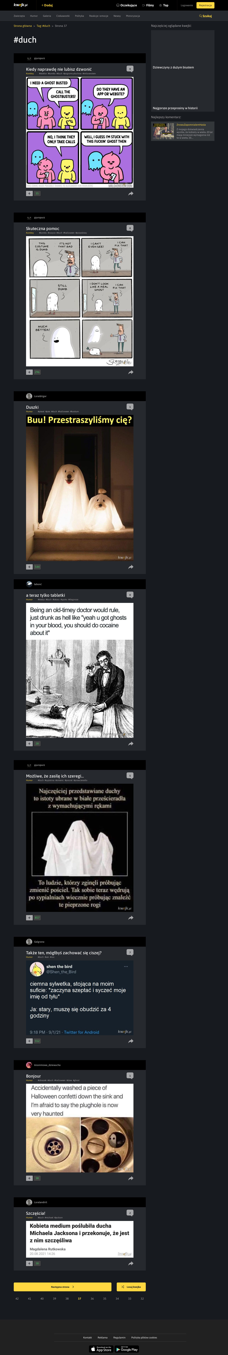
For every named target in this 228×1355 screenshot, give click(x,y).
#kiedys (41, 599)
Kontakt (87, 1337)
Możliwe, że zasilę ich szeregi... (55, 776)
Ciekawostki (63, 15)
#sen (47, 957)
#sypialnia (49, 780)
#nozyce (51, 233)
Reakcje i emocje (98, 15)
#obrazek (42, 1080)
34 (117, 1298)
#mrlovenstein (89, 73)
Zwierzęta (19, 15)
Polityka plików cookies (144, 1337)
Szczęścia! (35, 1213)
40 (42, 1298)
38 (67, 1298)
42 (17, 1298)
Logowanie (187, 5)
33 (129, 1298)
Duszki (32, 407)
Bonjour (33, 1076)
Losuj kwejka (131, 1287)
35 (104, 1298)
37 (79, 1298)
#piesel (41, 411)
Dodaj (48, 5)
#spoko (64, 599)
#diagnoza (73, 599)
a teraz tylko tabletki (45, 595)
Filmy (150, 5)
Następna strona (62, 1287)
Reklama (103, 1337)
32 (142, 1298)
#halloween (68, 233)
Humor (34, 15)
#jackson (58, 1217)
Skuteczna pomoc (42, 228)
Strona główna (23, 25)
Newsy (117, 15)
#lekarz (56, 599)
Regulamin (119, 1337)
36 (92, 1298)
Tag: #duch (43, 25)
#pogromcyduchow (72, 73)
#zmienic (59, 780)
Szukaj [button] (207, 16)
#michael (49, 1217)
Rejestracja (205, 5)
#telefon (43, 73)
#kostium (74, 411)
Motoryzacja (133, 15)
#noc (52, 957)
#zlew (69, 1080)
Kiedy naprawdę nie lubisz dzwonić (59, 69)
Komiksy (30, 73)
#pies (47, 411)
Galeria (47, 15)
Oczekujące (128, 5)
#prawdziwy (81, 233)
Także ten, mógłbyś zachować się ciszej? (64, 952)
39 (54, 1298)
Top (165, 5)
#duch (59, 73)
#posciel (69, 780)
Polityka (79, 15)
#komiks (51, 73)
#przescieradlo (80, 780)
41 (29, 1298)
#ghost (76, 1080)
